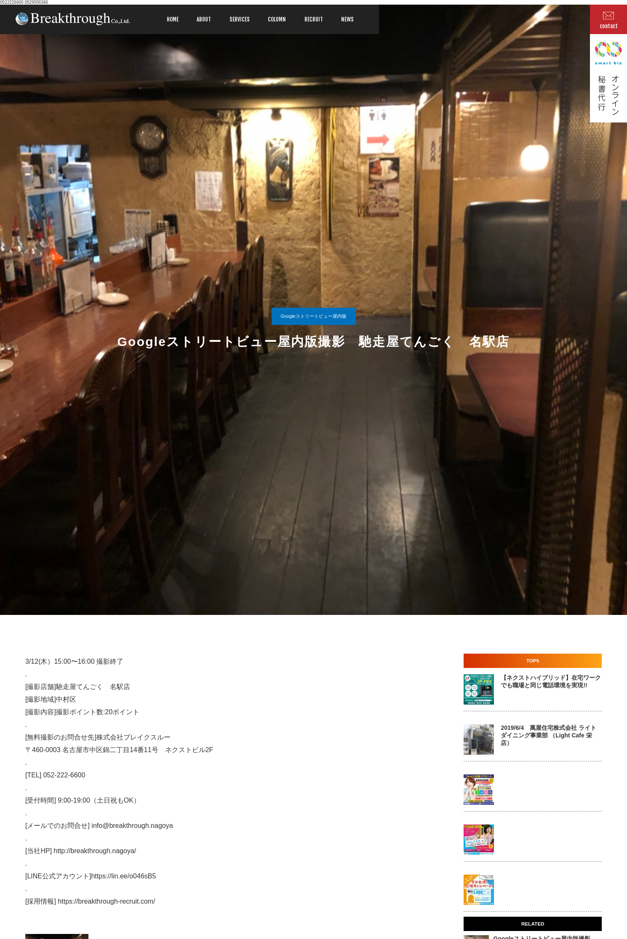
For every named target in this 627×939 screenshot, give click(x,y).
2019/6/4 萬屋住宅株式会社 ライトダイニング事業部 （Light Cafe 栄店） (548, 735)
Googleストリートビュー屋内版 (313, 316)
